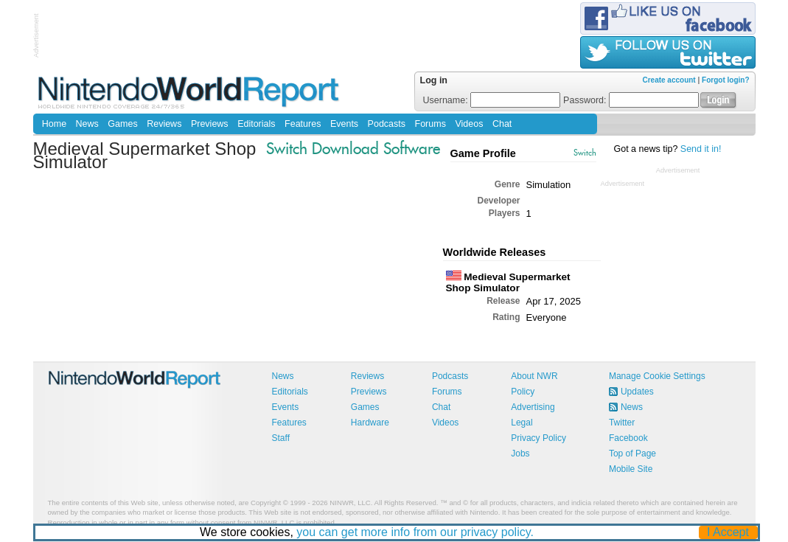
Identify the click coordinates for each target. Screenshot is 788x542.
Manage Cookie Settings (657, 376)
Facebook (628, 438)
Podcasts (386, 124)
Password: (631, 100)
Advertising (532, 407)
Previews (210, 124)
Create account (668, 80)
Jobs (520, 453)
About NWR (534, 376)
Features (303, 124)
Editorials (256, 124)
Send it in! (701, 149)
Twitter (622, 422)
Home (54, 124)
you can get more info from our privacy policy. (415, 532)
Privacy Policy (538, 438)
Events (344, 124)
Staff (281, 438)
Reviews (164, 124)
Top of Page (632, 453)
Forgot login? (725, 80)
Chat (502, 124)
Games (122, 124)
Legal (521, 422)
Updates (637, 391)
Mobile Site (630, 469)
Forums (430, 124)
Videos (469, 124)
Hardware (370, 422)
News (87, 124)
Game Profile (483, 153)
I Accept (728, 532)
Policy (522, 391)
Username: (492, 100)
